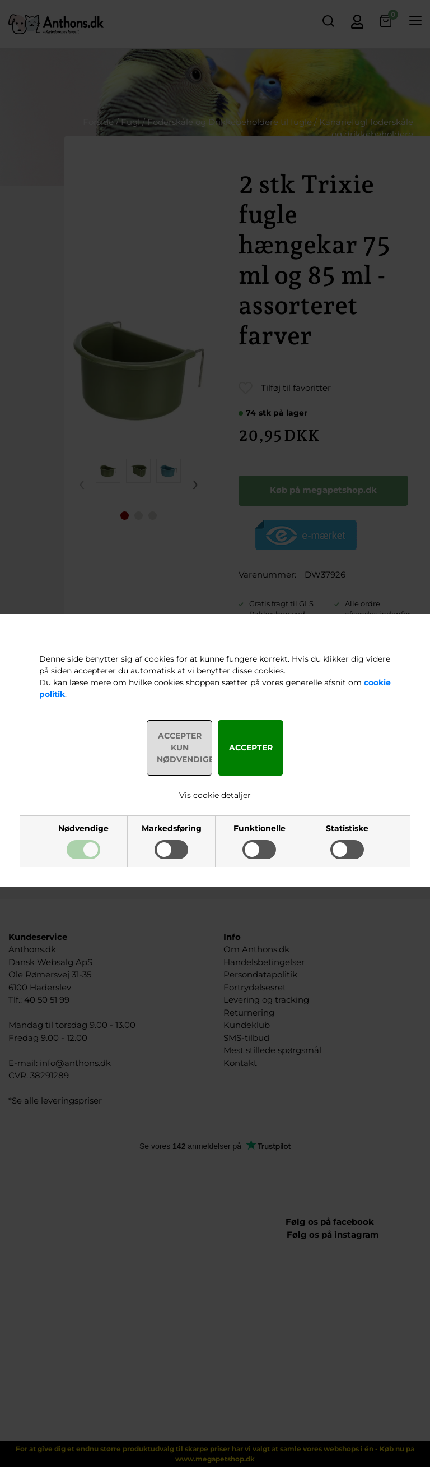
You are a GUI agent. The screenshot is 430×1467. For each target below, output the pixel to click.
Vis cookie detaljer (215, 795)
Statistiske (347, 828)
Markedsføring (172, 828)
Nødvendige (83, 828)
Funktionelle (259, 828)
